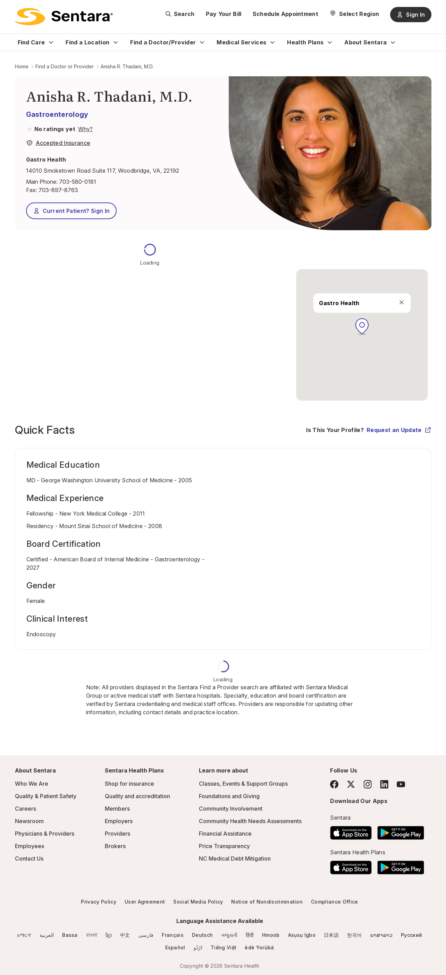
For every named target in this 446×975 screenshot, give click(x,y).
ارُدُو (198, 947)
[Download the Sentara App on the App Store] (351, 831)
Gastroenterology (57, 114)
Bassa (70, 935)
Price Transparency (224, 846)
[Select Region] (354, 14)
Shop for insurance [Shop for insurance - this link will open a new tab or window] (129, 783)
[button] (362, 326)
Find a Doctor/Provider (163, 42)
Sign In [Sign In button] (410, 14)
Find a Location (87, 42)
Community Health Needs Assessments (250, 821)
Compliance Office (334, 902)
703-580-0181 (77, 181)
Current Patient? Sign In (71, 210)
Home (21, 66)
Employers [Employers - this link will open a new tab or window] (119, 821)
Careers (25, 808)
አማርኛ (24, 935)
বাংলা (92, 935)
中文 (125, 935)
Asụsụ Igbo (301, 935)
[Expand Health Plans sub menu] (329, 42)
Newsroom (29, 821)
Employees (29, 846)
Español (175, 947)
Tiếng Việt (223, 947)
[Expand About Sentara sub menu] (392, 42)
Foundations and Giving (229, 796)
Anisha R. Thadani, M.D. (127, 66)
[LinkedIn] (384, 784)
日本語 (331, 935)
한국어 (354, 935)
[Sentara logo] (64, 16)
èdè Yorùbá (259, 947)
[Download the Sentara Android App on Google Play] (400, 831)
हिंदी (250, 935)
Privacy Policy (98, 902)
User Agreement (145, 902)
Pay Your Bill (224, 13)
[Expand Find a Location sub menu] (115, 42)
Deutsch (202, 935)
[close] (401, 302)
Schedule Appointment (285, 13)
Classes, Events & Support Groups (243, 783)
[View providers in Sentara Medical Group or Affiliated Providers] (85, 129)
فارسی (146, 935)
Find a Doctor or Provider (64, 66)
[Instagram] (367, 784)
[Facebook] (334, 784)
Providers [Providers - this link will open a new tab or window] (117, 833)
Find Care (31, 42)
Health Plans (305, 42)
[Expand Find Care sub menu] (51, 42)
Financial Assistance (225, 833)
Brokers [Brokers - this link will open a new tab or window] (115, 846)
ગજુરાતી (229, 935)
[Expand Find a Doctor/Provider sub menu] (202, 42)
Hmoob (271, 935)
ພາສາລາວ (381, 935)
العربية (47, 935)
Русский (411, 935)
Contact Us (29, 858)
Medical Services (241, 42)
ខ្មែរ (109, 935)
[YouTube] (401, 784)
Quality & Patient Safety (45, 796)
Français (173, 935)
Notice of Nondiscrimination (267, 902)
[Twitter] (351, 784)
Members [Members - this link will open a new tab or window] (117, 808)
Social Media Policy (198, 902)
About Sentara (365, 42)
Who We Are (31, 783)
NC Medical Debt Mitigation (235, 858)
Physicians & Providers (44, 833)
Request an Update (399, 429)
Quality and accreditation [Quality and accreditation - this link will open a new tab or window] (137, 796)
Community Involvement (230, 808)
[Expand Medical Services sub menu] (272, 42)
